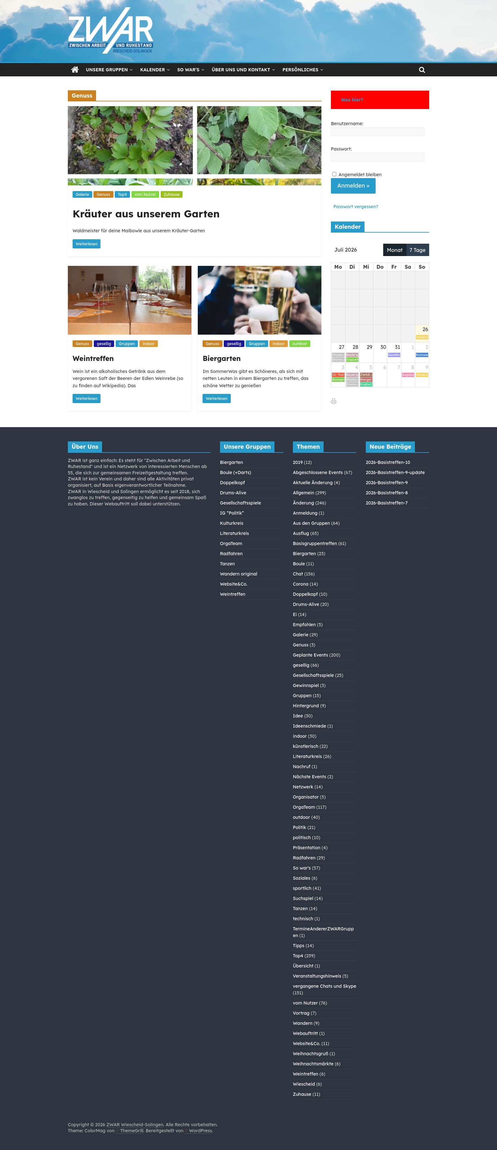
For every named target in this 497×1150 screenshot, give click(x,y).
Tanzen (227, 564)
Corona (300, 584)
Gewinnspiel (306, 685)
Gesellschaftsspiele (240, 503)
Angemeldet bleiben (360, 174)
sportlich (302, 888)
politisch (302, 837)
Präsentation (306, 848)
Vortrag (301, 1013)
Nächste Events (309, 777)
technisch (303, 919)
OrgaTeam (231, 543)
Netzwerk (303, 787)
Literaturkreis (234, 533)
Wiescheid (304, 1084)
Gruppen (127, 343)
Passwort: (341, 149)
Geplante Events (310, 655)
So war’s (188, 70)
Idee (298, 716)
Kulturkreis (231, 523)
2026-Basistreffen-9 (387, 482)
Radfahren (231, 553)
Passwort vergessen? (355, 206)
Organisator (306, 797)
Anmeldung (305, 513)
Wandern (303, 1023)
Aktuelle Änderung (313, 482)
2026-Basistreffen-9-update (395, 472)
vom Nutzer (145, 194)
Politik (299, 827)
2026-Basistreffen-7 (387, 503)
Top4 (122, 194)
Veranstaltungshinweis (317, 976)
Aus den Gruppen (311, 523)
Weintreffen (93, 358)
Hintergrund (306, 706)
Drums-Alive (233, 493)
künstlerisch (305, 746)
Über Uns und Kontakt (241, 70)
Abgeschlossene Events (318, 472)
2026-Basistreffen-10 (388, 462)
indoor (149, 343)
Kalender (152, 70)
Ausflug (301, 533)
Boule (299, 564)
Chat (298, 574)
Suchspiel (303, 898)
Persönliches (300, 70)
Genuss (103, 194)
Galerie (82, 194)
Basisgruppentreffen (315, 543)
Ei (295, 614)
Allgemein (303, 493)
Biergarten (222, 358)
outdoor (300, 343)
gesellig (104, 343)
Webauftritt (305, 1033)
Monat (395, 250)
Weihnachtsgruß (310, 1054)
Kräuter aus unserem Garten (146, 213)
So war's (302, 868)
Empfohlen (304, 624)
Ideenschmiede (309, 726)
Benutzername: (347, 123)
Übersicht (303, 966)
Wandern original (238, 574)
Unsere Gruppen (107, 70)
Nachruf (301, 766)
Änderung (303, 503)
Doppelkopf (232, 482)
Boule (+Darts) (235, 472)
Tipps (298, 945)
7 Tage (418, 250)
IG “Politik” (232, 513)
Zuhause (172, 194)
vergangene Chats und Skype (324, 986)
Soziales (301, 878)
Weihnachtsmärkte (313, 1064)
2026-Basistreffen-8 (387, 493)
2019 (298, 462)
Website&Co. (233, 584)
